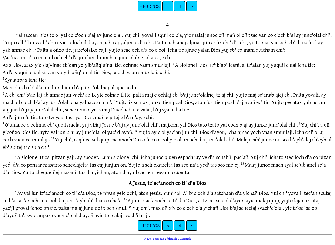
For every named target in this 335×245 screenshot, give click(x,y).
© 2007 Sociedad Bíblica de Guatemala (167, 238)
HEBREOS (149, 6)
